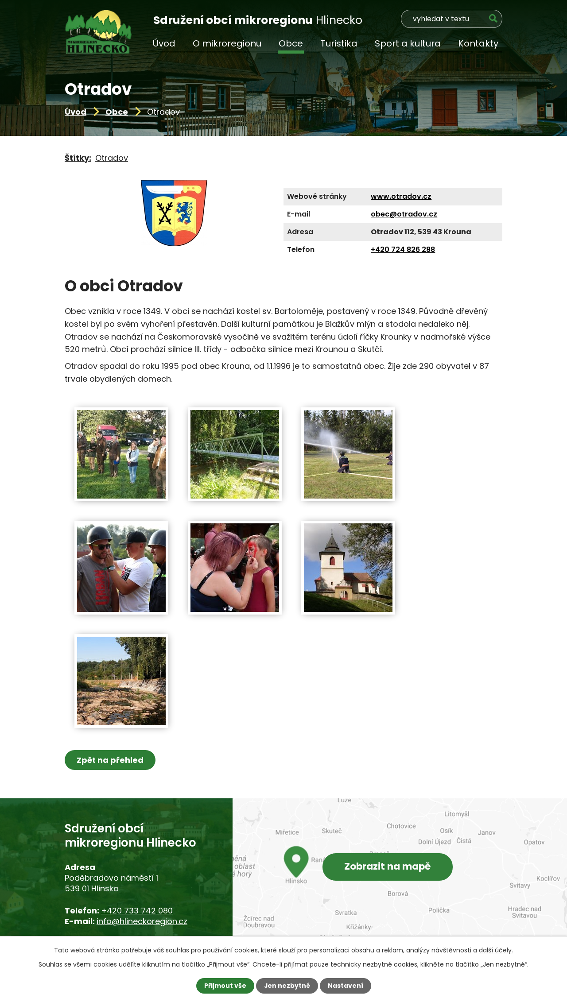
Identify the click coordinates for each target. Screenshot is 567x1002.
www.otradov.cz (401, 196)
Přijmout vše (225, 985)
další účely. (496, 950)
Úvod (75, 111)
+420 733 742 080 (137, 910)
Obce (116, 111)
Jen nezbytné (287, 985)
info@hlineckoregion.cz (142, 921)
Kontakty (478, 43)
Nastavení (345, 985)
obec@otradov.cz (404, 214)
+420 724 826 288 (403, 249)
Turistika (338, 43)
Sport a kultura (408, 43)
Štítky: (78, 157)
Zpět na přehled (110, 760)
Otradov (111, 157)
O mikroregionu (227, 43)
